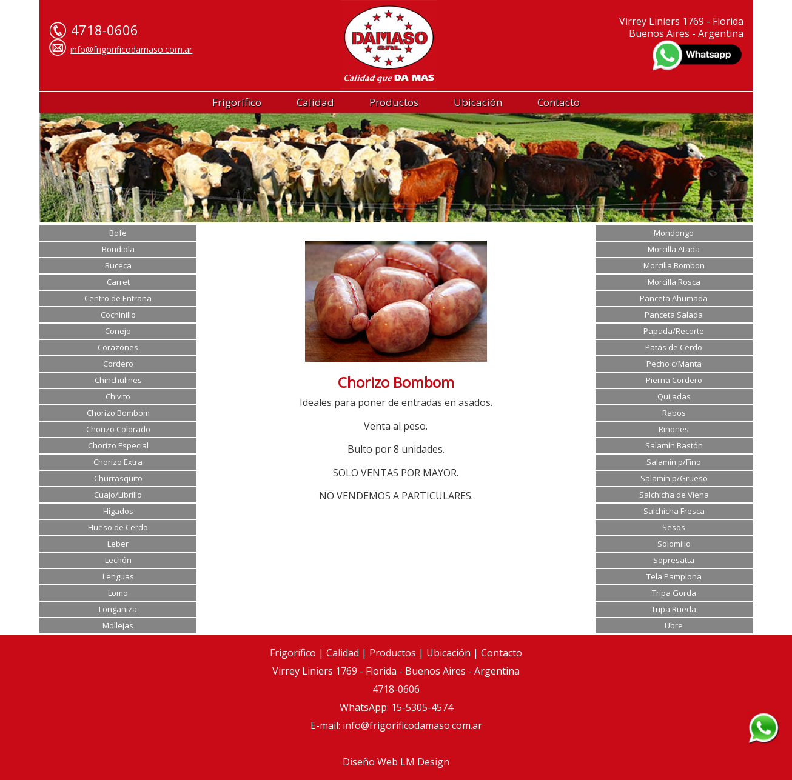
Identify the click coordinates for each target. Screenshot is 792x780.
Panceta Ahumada (674, 298)
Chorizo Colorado (118, 429)
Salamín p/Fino (673, 461)
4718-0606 (396, 689)
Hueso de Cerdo (118, 527)
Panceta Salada (674, 314)
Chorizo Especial (118, 445)
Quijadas (674, 396)
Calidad (315, 102)
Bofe (118, 232)
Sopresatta (673, 560)
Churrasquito (118, 478)
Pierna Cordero (674, 380)
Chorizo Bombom (118, 412)
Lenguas (118, 576)
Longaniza (118, 609)
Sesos (673, 527)
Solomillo (674, 543)
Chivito (118, 396)
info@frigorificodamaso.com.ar (131, 49)
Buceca (118, 265)
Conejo (118, 330)
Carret (118, 281)
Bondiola (118, 249)
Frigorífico (236, 102)
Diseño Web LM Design (396, 761)
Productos (393, 102)
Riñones (674, 429)
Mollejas (117, 625)
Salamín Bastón (674, 445)
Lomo (118, 592)
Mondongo (674, 232)
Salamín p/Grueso (674, 478)
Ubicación (478, 102)
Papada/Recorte (673, 330)
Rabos (674, 412)
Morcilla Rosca (674, 281)
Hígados (118, 510)
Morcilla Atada (674, 249)
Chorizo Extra (118, 461)
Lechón (118, 560)
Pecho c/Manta (674, 363)
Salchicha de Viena (674, 494)
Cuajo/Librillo (118, 494)
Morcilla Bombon (674, 265)
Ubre (674, 625)
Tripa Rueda (673, 609)
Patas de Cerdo (673, 347)
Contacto (558, 102)
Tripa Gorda (674, 592)
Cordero (118, 363)
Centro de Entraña (118, 298)
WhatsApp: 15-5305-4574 (396, 707)
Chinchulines (118, 380)
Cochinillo (118, 314)
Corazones (118, 347)
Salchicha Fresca (674, 510)
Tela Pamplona (674, 576)
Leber (118, 543)
